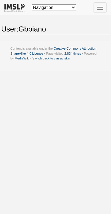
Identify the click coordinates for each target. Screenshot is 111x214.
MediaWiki (22, 58)
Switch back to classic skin (51, 58)
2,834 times (73, 53)
